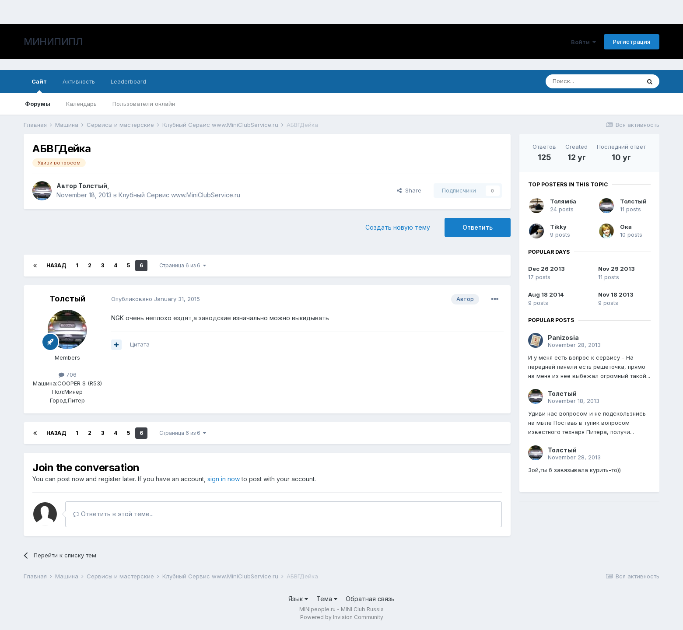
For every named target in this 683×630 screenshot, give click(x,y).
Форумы (37, 103)
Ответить (477, 227)
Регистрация (631, 41)
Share (409, 190)
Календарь (81, 103)
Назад (56, 265)
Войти (583, 42)
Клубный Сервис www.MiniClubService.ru (179, 195)
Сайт (39, 85)
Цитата (140, 344)
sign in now (223, 479)
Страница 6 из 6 (182, 265)
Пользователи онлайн (143, 103)
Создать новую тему (397, 227)
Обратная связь (370, 598)
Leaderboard (128, 81)
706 (68, 374)
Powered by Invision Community (341, 617)
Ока (626, 226)
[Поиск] (593, 81)
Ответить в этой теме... (113, 514)
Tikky (558, 226)
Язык (298, 598)
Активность (79, 81)
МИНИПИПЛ (53, 41)
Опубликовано (155, 298)
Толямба (563, 201)
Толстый (92, 185)
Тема (326, 598)
